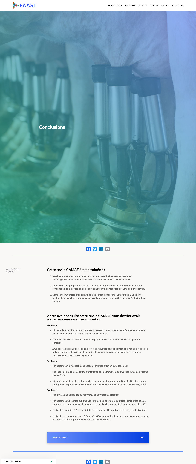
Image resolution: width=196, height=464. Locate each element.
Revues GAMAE (115, 5)
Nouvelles (143, 5)
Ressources (130, 5)
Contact (165, 5)
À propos (154, 5)
